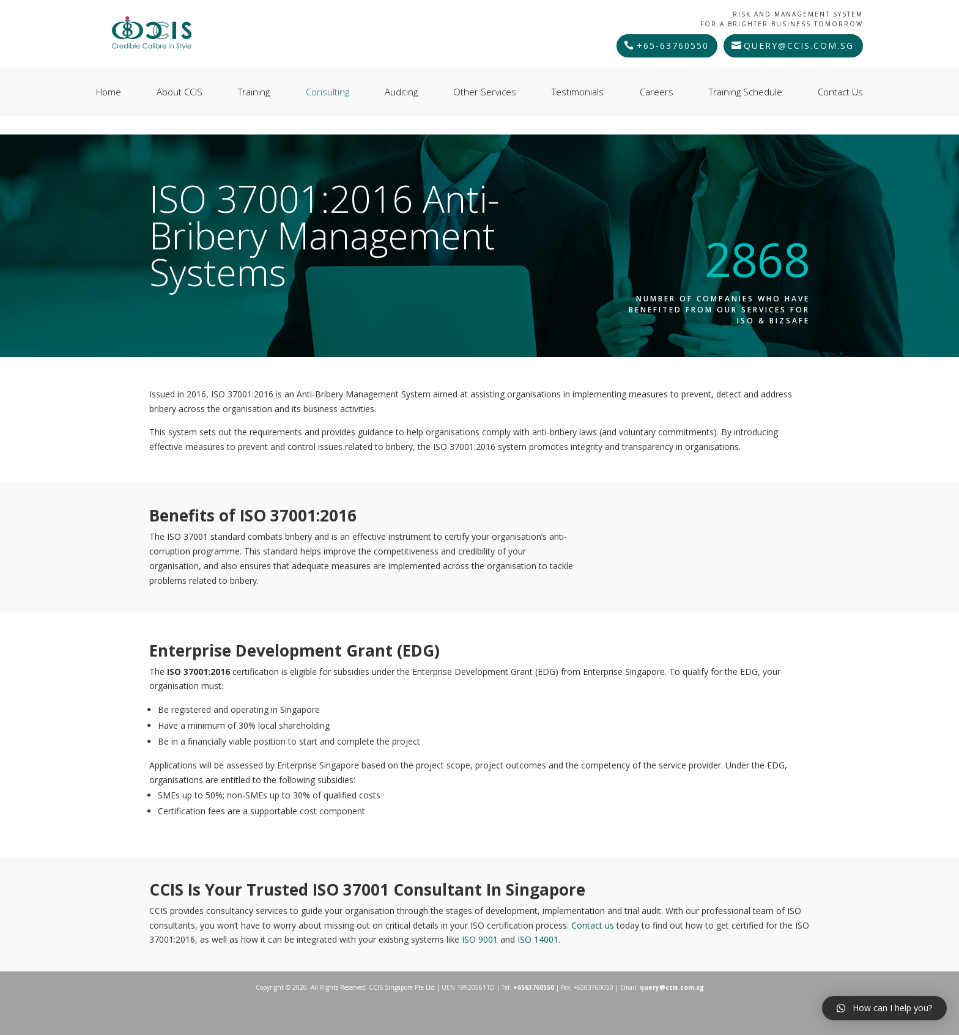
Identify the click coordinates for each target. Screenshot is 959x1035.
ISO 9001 (481, 939)
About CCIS (179, 92)
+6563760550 (533, 987)
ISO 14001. (538, 939)
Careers (656, 92)
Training (254, 92)
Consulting (327, 92)
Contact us (593, 925)
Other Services (484, 92)
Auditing (401, 92)
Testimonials (578, 92)
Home (108, 92)
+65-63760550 (673, 45)
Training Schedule (745, 92)
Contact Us (840, 92)
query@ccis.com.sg (799, 45)
